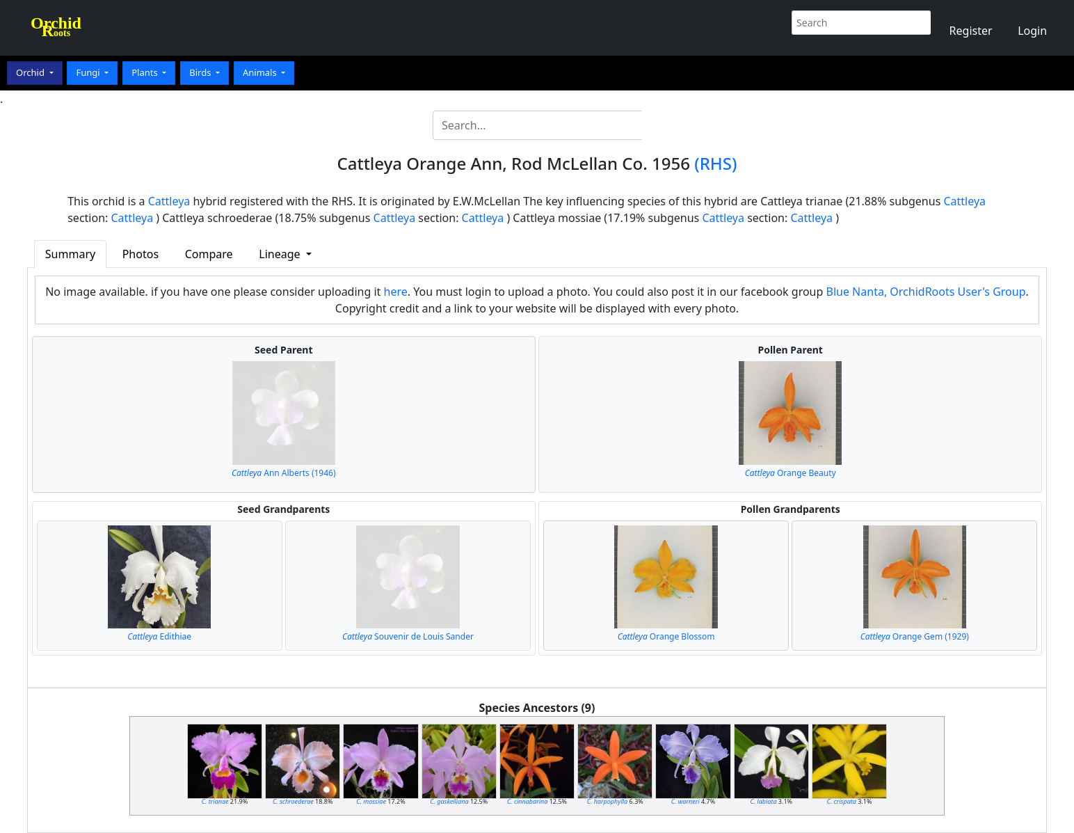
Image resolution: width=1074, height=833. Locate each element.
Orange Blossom (666, 636)
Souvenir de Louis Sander (408, 636)
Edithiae (159, 636)
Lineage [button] (281, 254)
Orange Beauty (790, 473)
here (396, 291)
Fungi (89, 72)
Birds (201, 72)
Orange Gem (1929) (914, 636)
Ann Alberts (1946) (284, 473)
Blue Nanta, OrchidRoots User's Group (926, 291)
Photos (140, 254)
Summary (70, 254)
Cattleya (169, 201)
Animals (261, 72)
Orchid (31, 72)
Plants (145, 72)
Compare (209, 254)
